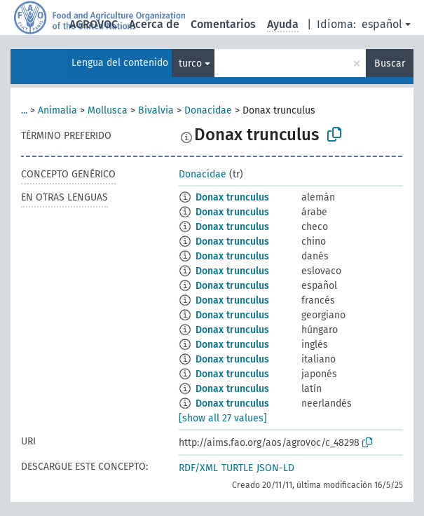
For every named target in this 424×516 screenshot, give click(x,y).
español (382, 24)
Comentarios (223, 24)
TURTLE (237, 468)
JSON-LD (275, 468)
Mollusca (108, 110)
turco (190, 63)
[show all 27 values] (223, 418)
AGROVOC (93, 24)
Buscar (389, 63)
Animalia (57, 110)
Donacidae (208, 110)
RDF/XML (198, 468)
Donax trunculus (232, 197)
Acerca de (154, 24)
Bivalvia (156, 110)
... (24, 110)
